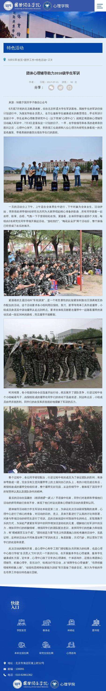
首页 (20, 59)
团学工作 (29, 59)
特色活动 (41, 59)
